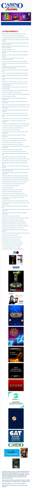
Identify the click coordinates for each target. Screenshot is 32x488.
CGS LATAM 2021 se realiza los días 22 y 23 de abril (12, 227)
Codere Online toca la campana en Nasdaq (10, 216)
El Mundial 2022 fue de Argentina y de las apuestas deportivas (14, 160)
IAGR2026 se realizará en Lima (8, 49)
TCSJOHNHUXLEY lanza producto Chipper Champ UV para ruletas (15, 233)
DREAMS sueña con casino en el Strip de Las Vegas (12, 219)
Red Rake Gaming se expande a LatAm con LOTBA (12, 189)
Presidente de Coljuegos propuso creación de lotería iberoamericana (16, 94)
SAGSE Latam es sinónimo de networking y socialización (13, 193)
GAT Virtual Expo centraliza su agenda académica (12, 244)
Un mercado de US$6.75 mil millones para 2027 (11, 92)
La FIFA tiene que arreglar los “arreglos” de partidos (12, 127)
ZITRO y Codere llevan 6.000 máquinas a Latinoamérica (13, 183)
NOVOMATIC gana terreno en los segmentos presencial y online (15, 200)
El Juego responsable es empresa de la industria (12, 191)
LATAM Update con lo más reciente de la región (11, 241)
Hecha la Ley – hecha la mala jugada (13, 138)
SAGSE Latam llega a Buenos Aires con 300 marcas (12, 144)
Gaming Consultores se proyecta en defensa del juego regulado (15, 195)
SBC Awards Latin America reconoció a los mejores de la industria (15, 217)
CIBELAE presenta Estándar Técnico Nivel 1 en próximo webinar (15, 90)
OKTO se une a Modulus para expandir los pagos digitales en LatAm (16, 104)
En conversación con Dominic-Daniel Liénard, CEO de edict (14, 151)
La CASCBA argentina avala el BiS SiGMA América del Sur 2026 (15, 37)
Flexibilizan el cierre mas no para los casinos (11, 239)
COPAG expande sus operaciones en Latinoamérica (12, 242)
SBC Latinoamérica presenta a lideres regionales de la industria (15, 177)
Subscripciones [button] (16, 267)
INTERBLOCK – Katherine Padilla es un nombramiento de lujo (14, 81)
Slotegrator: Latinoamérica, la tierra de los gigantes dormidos (14, 223)
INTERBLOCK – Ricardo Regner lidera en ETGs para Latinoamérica (16, 123)
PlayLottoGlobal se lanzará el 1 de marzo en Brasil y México (14, 156)
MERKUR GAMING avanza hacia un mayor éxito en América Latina (15, 158)
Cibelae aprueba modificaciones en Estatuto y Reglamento (14, 221)
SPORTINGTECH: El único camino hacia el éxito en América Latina (15, 179)
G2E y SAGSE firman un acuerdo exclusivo (10, 185)
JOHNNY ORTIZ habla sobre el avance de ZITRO (12, 149)
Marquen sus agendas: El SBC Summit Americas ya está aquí (14, 61)
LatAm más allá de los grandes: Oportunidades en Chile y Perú (14, 113)
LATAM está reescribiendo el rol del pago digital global (13, 35)
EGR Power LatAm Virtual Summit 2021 (10, 235)
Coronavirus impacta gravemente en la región (11, 246)
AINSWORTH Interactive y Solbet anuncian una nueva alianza (14, 181)
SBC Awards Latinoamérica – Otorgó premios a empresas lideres (15, 175)
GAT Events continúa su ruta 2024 (9, 96)
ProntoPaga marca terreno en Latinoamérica (11, 129)
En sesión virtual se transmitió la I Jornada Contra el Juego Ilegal (15, 225)
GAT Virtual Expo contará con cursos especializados (12, 248)
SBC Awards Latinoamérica (7, 187)
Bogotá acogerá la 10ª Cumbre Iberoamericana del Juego (13, 33)
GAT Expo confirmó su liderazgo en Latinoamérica (12, 142)
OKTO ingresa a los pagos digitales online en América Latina (14, 140)
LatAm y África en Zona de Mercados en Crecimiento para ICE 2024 (16, 118)
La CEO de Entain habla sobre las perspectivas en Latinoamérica (15, 125)
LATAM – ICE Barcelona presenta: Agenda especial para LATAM (15, 73)
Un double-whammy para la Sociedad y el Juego (12, 237)
